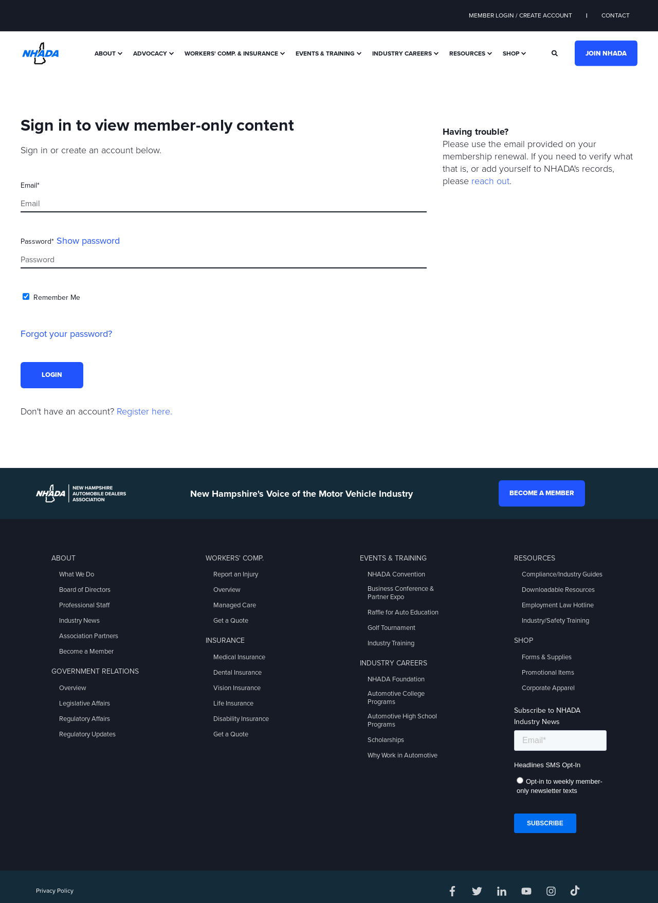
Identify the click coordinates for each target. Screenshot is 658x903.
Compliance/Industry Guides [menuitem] (562, 574)
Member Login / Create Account (520, 15)
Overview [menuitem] (72, 688)
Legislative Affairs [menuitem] (84, 703)
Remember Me (56, 297)
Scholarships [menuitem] (386, 740)
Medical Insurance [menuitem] (239, 657)
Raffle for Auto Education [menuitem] (403, 612)
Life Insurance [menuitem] (233, 703)
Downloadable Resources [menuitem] (558, 590)
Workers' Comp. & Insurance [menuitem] (231, 53)
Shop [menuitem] (511, 53)
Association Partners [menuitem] (88, 636)
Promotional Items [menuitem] (548, 673)
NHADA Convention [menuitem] (396, 574)
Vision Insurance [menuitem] (237, 688)
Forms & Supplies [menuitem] (547, 657)
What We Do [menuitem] (76, 574)
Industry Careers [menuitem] (402, 53)
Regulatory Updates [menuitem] (87, 734)
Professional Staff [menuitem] (84, 605)
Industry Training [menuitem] (391, 643)
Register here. (144, 411)
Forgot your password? (66, 333)
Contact (615, 15)
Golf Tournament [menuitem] (391, 628)
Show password (88, 240)
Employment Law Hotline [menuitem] (558, 605)
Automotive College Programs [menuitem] (396, 698)
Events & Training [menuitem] (325, 53)
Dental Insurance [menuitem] (237, 673)
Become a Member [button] (541, 493)
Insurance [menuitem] (225, 640)
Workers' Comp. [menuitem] (235, 558)
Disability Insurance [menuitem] (241, 719)
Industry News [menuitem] (79, 621)
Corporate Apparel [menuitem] (548, 688)
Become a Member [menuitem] (86, 651)
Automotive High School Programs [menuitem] (402, 720)
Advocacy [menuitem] (150, 53)
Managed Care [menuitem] (234, 605)
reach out (490, 181)
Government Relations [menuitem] (95, 671)
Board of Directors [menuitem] (85, 590)
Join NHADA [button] (606, 53)
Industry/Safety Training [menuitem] (555, 621)
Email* (30, 185)
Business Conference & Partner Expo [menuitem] (401, 593)
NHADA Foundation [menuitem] (396, 679)
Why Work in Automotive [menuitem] (402, 755)
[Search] (555, 52)
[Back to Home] (40, 52)
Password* (37, 241)
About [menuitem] (105, 53)
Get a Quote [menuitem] (230, 621)
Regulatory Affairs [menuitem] (84, 719)
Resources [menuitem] (467, 53)
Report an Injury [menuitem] (235, 574)
